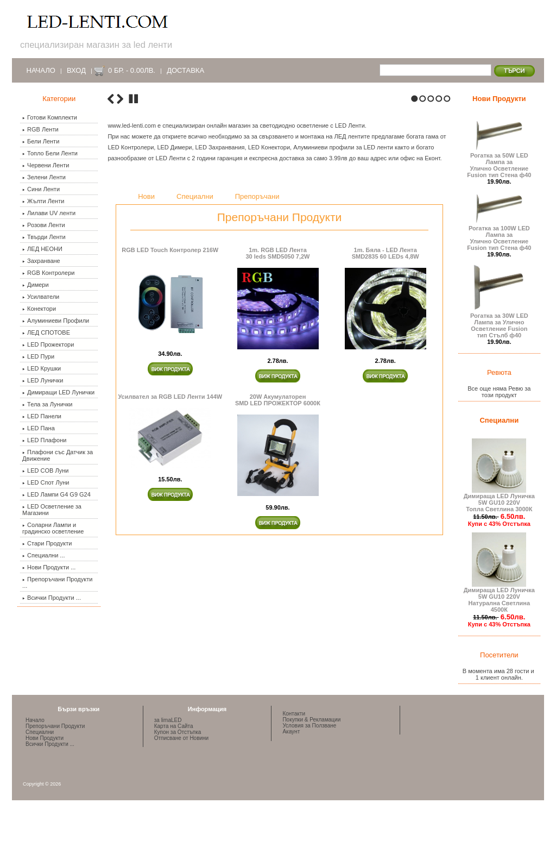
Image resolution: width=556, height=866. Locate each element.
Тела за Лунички (47, 404)
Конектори (39, 308)
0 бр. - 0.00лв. (131, 70)
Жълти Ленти (43, 201)
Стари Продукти (47, 543)
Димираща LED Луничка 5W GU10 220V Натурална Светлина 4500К (499, 597)
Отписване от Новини (181, 787)
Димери (35, 284)
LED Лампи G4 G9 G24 (56, 494)
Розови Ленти (43, 225)
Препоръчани (257, 390)
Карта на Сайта (173, 776)
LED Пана (38, 428)
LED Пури (38, 356)
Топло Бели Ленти (50, 153)
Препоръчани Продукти (55, 776)
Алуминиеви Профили (55, 320)
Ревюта (499, 372)
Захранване (41, 261)
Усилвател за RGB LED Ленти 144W (170, 589)
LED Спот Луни (45, 482)
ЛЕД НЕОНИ (42, 249)
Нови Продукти (499, 99)
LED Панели (41, 416)
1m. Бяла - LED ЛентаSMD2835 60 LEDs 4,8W (385, 446)
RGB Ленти (40, 129)
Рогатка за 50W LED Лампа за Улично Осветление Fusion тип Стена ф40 (499, 162)
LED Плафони (44, 440)
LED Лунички (42, 380)
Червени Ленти (45, 165)
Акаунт (291, 781)
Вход (76, 70)
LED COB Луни (45, 470)
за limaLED (168, 770)
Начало (41, 70)
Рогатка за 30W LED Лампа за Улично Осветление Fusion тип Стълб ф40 (499, 322)
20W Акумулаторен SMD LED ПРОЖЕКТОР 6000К (277, 592)
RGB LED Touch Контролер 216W (170, 443)
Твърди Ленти (44, 237)
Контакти (293, 763)
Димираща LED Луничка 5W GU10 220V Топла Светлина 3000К (499, 499)
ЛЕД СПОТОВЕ (46, 332)
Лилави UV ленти (48, 213)
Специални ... (43, 555)
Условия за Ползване (309, 775)
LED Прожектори (48, 344)
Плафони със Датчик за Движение (57, 455)
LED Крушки (41, 368)
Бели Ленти (40, 141)
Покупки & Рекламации (311, 769)
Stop (133, 292)
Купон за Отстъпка (177, 782)
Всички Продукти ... (51, 597)
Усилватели (40, 296)
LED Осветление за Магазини (51, 509)
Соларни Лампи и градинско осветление (53, 528)
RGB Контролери (48, 272)
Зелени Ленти (44, 177)
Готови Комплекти (49, 117)
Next (120, 292)
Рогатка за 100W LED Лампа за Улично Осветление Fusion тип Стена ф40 (499, 235)
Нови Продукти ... (48, 567)
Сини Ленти (41, 189)
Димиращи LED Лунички (58, 392)
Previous (111, 292)
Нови (146, 390)
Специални (194, 390)
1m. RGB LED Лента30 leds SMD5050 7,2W (277, 446)
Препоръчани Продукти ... (57, 582)
